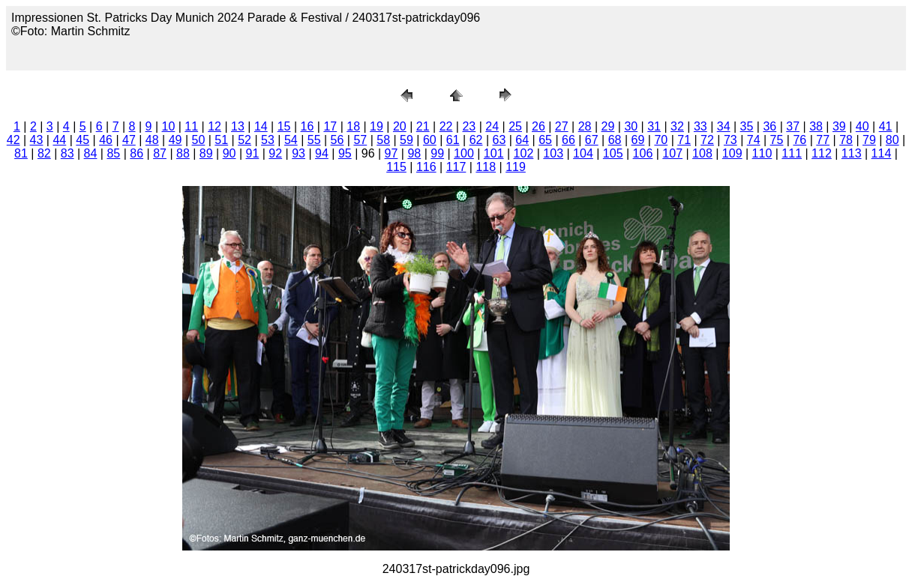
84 (91, 153)
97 (391, 153)
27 (561, 126)
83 (67, 153)
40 (862, 126)
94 (321, 153)
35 (747, 126)
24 (492, 126)
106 (643, 153)
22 (446, 126)
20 (399, 126)
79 (869, 140)
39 (839, 126)
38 (816, 126)
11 (191, 126)
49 (175, 140)
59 (406, 140)
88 (183, 153)
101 (494, 153)
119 (516, 166)
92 (275, 153)
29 (608, 126)
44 (59, 140)
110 (762, 153)
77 (823, 140)
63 (499, 140)
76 (799, 140)
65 (545, 140)
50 (199, 140)
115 (396, 166)
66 (568, 140)
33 (700, 126)
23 (469, 126)
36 (769, 126)
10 (169, 126)
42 (13, 140)
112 (822, 153)
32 (677, 126)
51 (221, 140)
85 (113, 153)
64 (522, 140)
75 (777, 140)
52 (244, 140)
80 (892, 140)
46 (105, 140)
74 (753, 140)
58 (383, 140)
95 (345, 153)
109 (732, 153)
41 (885, 126)
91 (253, 153)
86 (136, 153)
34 (723, 126)
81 (21, 153)
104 (583, 153)
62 (476, 140)
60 (429, 140)
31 (654, 126)
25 (515, 126)
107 (672, 153)
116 (426, 166)
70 (661, 140)
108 (702, 153)
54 (291, 140)
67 (591, 140)
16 (307, 126)
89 (206, 153)
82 (44, 153)
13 (237, 126)
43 (37, 140)
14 (261, 126)
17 (330, 126)
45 (82, 140)
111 (792, 153)
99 (437, 153)
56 (337, 140)
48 (152, 140)
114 (882, 153)
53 (267, 140)
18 (353, 126)
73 (730, 140)
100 (464, 153)
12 (214, 126)
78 (846, 140)
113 (852, 153)
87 (159, 153)
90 (229, 153)
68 (615, 140)
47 (129, 140)
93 (298, 153)
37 (793, 126)
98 (414, 153)
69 (638, 140)
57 (360, 140)
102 (524, 153)
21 (423, 126)
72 (707, 140)
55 (314, 140)
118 (486, 166)
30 (631, 126)
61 (453, 140)
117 (456, 166)
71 (684, 140)
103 (553, 153)
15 (284, 126)
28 (585, 126)
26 (538, 126)
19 (376, 126)
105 (613, 153)
